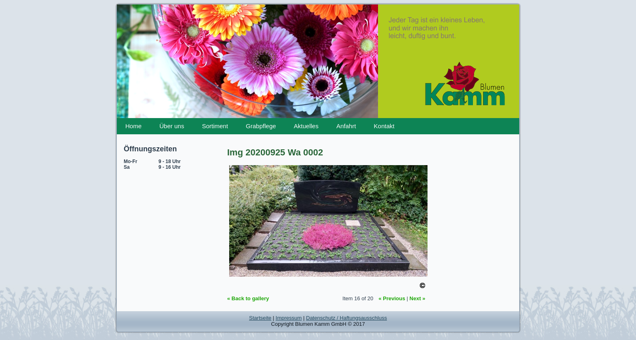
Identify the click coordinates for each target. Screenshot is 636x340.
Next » (417, 298)
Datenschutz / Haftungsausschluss (346, 318)
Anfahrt (346, 126)
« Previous (391, 298)
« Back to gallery (248, 298)
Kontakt (384, 126)
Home (133, 126)
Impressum (289, 318)
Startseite (260, 318)
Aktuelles (306, 126)
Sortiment (215, 126)
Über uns (171, 126)
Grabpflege (261, 126)
